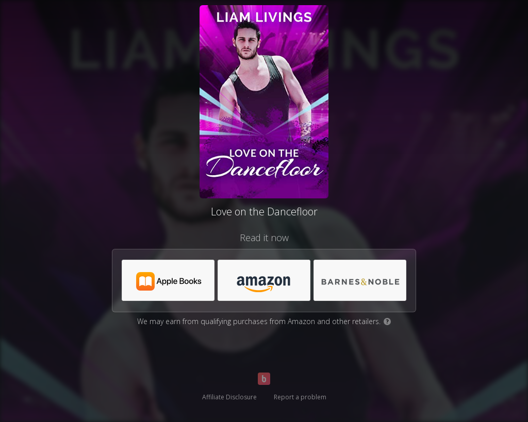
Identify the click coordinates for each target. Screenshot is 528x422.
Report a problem (300, 397)
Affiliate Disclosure (229, 397)
